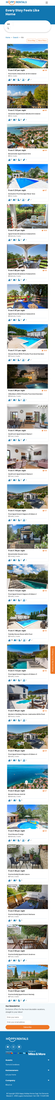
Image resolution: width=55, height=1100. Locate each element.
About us (9, 1085)
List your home (11, 1075)
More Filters (42, 41)
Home (8, 37)
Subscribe (27, 1027)
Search (15, 37)
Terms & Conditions (12, 1064)
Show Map (31, 41)
